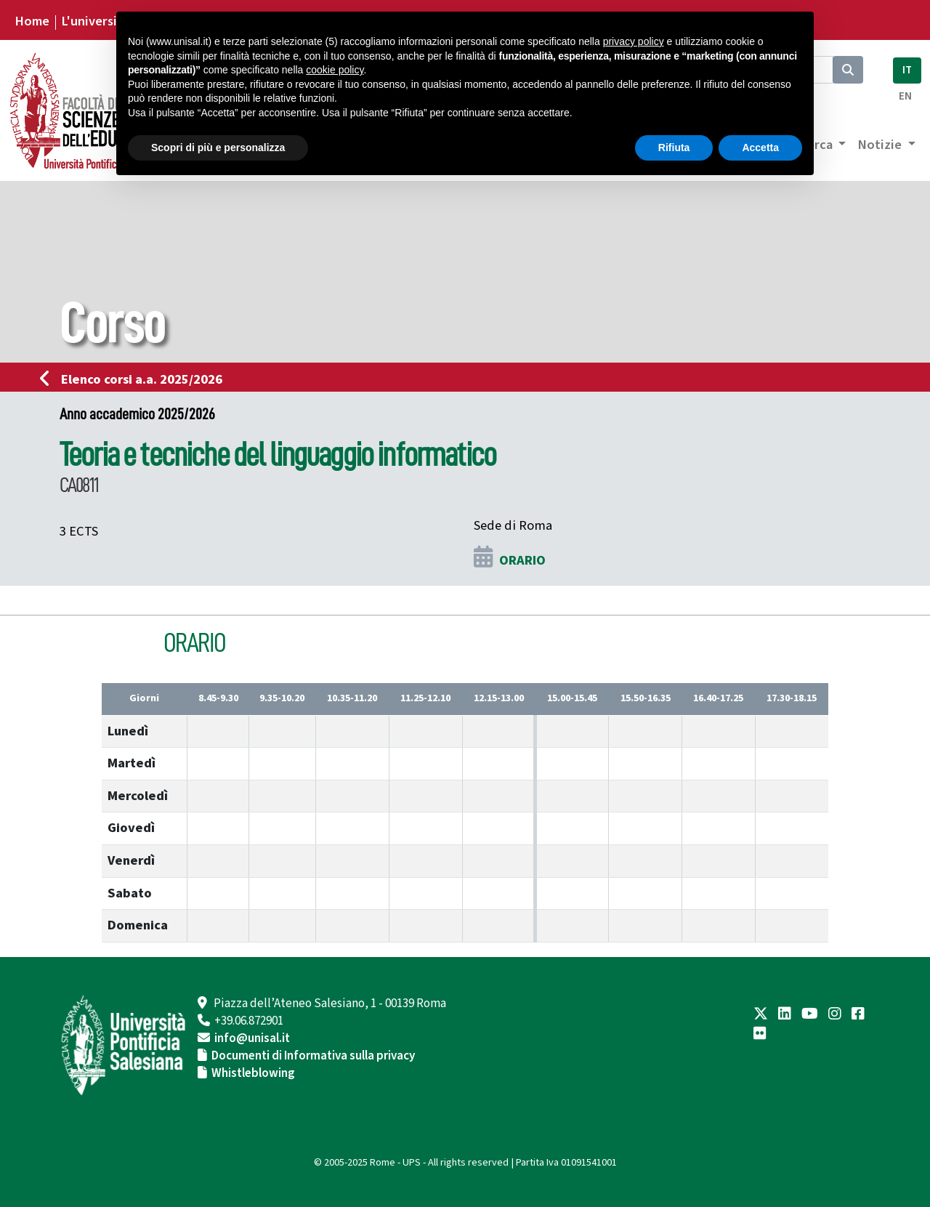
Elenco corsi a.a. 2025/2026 (135, 379)
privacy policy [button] (633, 41)
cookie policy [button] (334, 70)
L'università (95, 21)
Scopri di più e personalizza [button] (218, 147)
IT (907, 70)
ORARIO (522, 560)
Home (32, 21)
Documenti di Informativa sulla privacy (313, 1056)
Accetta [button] (760, 147)
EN (905, 96)
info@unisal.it (252, 1038)
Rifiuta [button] (674, 147)
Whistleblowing (253, 1073)
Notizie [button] (881, 144)
